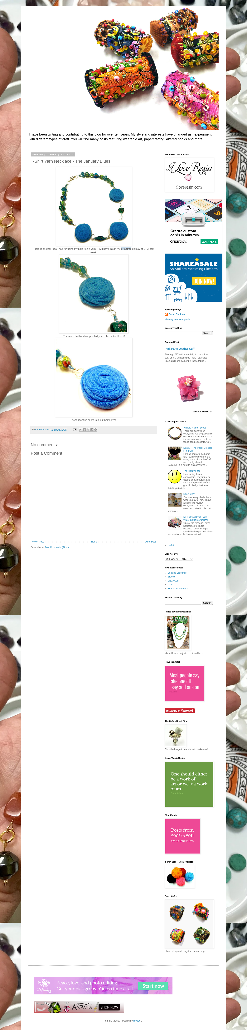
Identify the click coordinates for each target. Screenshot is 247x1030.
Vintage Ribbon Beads (194, 427)
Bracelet (172, 576)
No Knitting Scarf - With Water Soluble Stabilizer (195, 518)
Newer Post (38, 541)
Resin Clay (189, 494)
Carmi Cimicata (177, 314)
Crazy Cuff (173, 580)
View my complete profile (177, 319)
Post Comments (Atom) (57, 547)
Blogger (137, 1020)
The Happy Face (192, 471)
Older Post (150, 541)
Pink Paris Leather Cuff (179, 348)
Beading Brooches (177, 573)
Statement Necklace (178, 588)
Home (94, 541)
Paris (170, 584)
